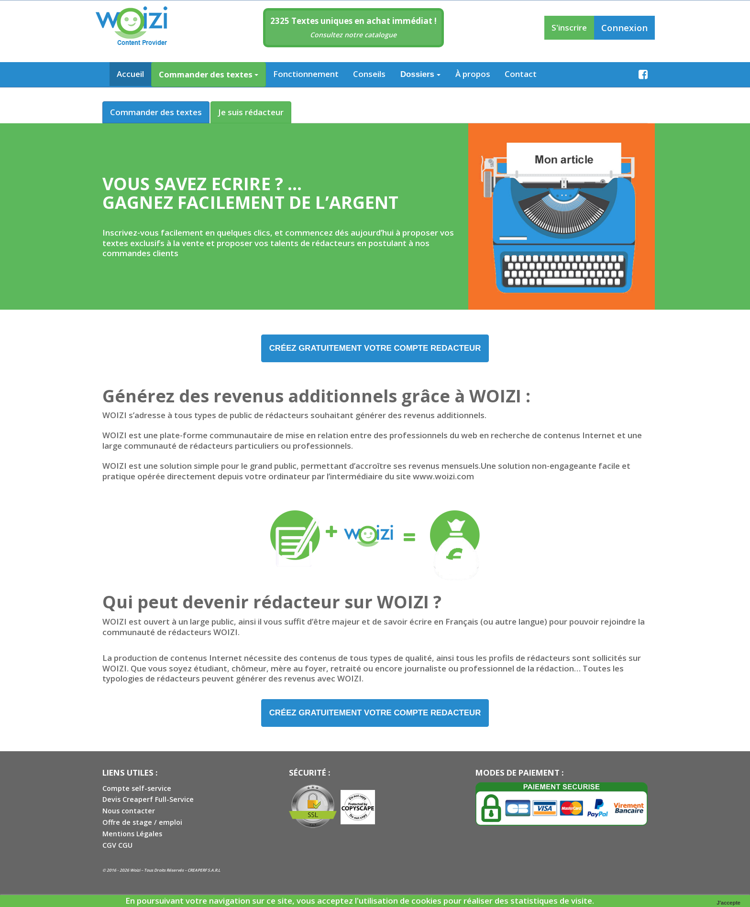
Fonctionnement (306, 73)
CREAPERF (197, 871)
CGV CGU (117, 846)
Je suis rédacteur (251, 112)
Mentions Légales (132, 835)
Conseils (369, 73)
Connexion (624, 27)
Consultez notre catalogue (353, 34)
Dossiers (420, 74)
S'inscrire (569, 27)
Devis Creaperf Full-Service (148, 800)
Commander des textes (208, 74)
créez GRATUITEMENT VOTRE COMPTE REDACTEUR (375, 348)
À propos (472, 73)
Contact (521, 73)
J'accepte (728, 903)
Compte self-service (136, 789)
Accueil (130, 73)
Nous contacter (128, 812)
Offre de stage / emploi (142, 823)
